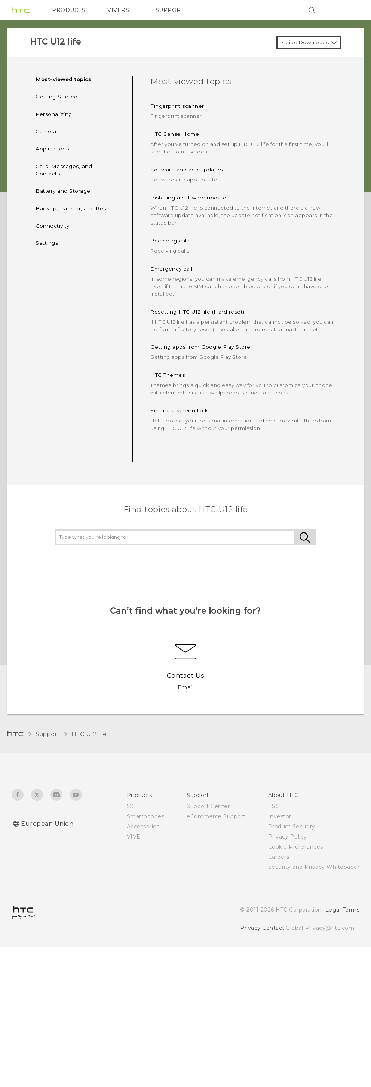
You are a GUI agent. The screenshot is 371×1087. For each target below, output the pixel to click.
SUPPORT (170, 10)
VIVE (134, 836)
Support (47, 734)
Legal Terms (342, 909)
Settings (47, 243)
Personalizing (54, 114)
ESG (274, 806)
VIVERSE (120, 10)
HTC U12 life (89, 734)
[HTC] (21, 10)
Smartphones (146, 816)
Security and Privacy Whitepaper (314, 867)
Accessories (143, 826)
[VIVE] (349, 10)
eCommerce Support (216, 816)
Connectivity (52, 226)
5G (130, 806)
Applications (52, 149)
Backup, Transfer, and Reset (74, 208)
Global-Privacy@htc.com (320, 928)
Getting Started (57, 97)
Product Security (291, 826)
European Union (47, 823)
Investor (279, 816)
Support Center (208, 806)
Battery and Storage (63, 191)
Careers (278, 857)
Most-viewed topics (63, 79)
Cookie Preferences (295, 846)
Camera (46, 131)
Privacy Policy (287, 836)
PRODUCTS (68, 10)
